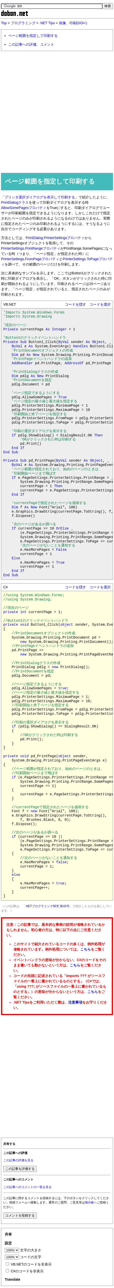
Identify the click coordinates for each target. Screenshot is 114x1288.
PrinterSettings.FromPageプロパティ (30, 259)
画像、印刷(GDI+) (73, 23)
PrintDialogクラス (15, 202)
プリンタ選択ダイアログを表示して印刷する (40, 197)
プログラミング (23, 23)
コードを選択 (100, 304)
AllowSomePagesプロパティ (23, 208)
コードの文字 (30, 1257)
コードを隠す (75, 304)
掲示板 (89, 1202)
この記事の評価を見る (18, 1160)
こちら (85, 949)
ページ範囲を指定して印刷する (33, 36)
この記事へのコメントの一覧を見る (27, 1187)
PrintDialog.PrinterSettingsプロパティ (55, 238)
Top (4, 23)
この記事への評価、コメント (31, 44)
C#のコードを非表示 (27, 1271)
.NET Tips (47, 23)
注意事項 (75, 1002)
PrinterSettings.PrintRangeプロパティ (30, 248)
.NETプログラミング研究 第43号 (47, 906)
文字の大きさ (30, 1250)
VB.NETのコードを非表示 (31, 1264)
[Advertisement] (57, 112)
